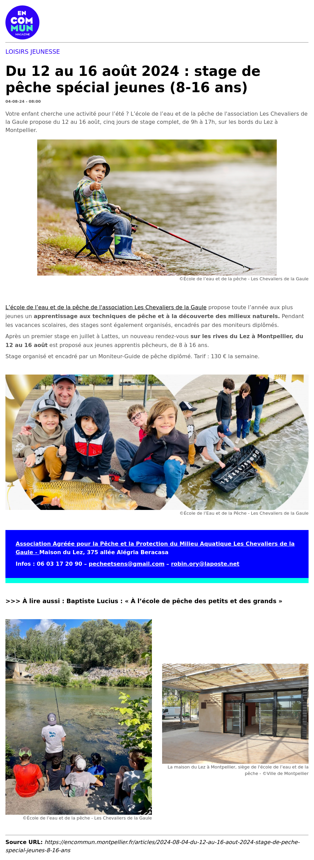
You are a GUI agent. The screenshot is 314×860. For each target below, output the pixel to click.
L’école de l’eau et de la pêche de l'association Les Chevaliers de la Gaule (106, 307)
